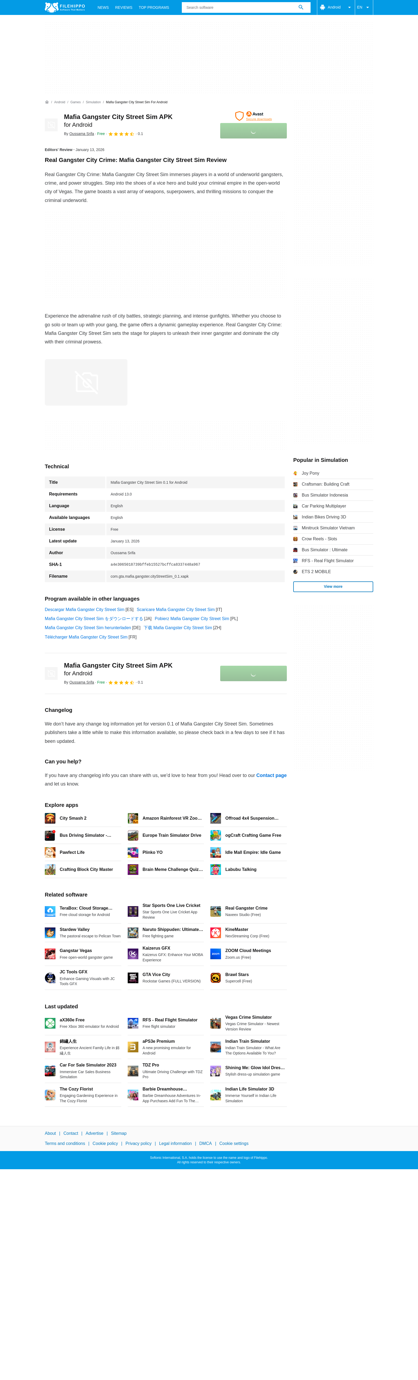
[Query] (246, 7)
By (79, 134)
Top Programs (154, 7)
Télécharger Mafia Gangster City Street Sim (86, 637)
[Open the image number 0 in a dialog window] (86, 382)
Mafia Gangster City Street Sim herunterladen (88, 627)
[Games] (75, 102)
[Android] (59, 102)
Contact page (271, 775)
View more (333, 586)
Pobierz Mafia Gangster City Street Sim (192, 618)
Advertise (94, 1133)
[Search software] (301, 7)
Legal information (175, 1143)
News (103, 7)
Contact (70, 1133)
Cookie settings (233, 1143)
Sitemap (119, 1133)
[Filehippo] (65, 7)
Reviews (123, 7)
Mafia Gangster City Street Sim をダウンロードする (94, 618)
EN (364, 7)
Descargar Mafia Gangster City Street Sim (84, 609)
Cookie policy (105, 1143)
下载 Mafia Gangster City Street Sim (178, 627)
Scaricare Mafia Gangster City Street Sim (176, 609)
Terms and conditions (65, 1143)
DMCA (205, 1143)
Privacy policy (139, 1143)
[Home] (47, 102)
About (50, 1133)
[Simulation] (93, 102)
